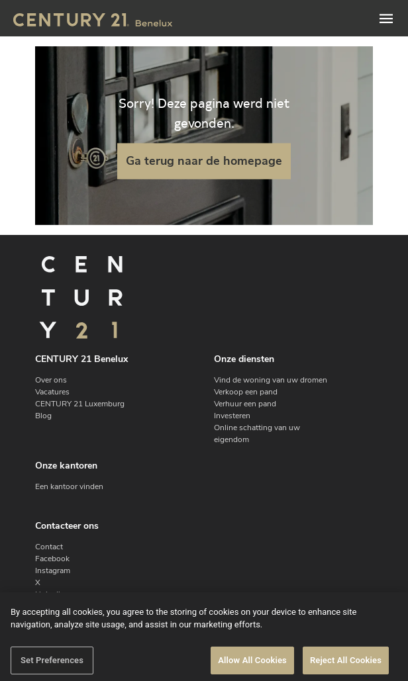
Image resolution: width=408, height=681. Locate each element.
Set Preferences (52, 666)
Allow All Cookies (252, 666)
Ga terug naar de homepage (204, 161)
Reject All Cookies (346, 666)
